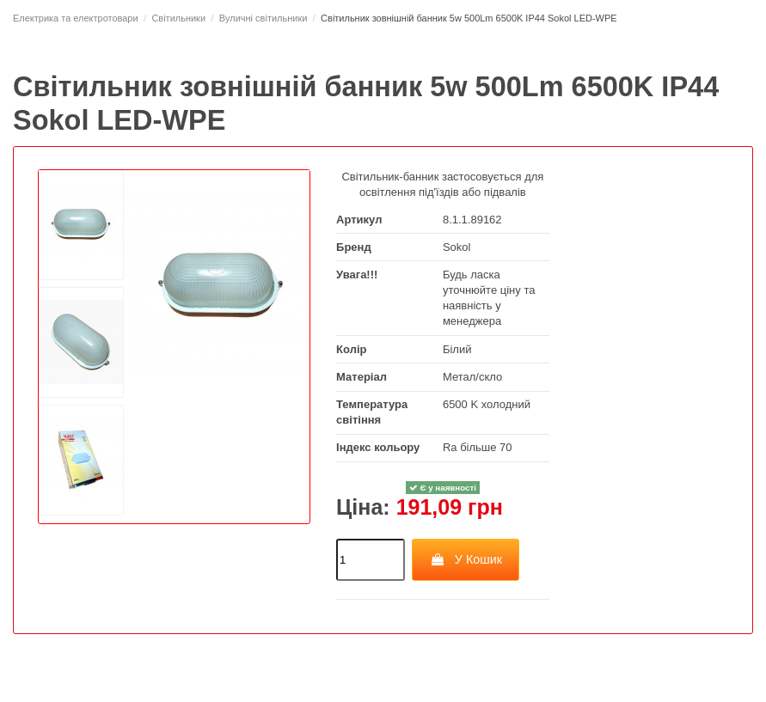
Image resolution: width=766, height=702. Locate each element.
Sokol (457, 247)
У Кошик (465, 559)
